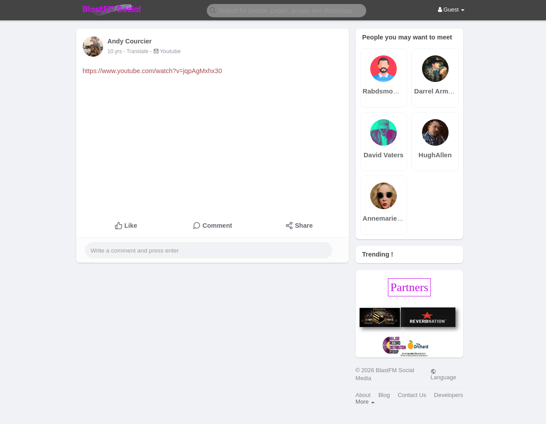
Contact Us (412, 395)
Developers (448, 395)
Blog (384, 395)
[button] (286, 10)
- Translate (137, 51)
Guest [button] (451, 9)
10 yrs (115, 51)
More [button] (365, 401)
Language (443, 374)
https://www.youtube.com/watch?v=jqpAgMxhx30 (152, 70)
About (363, 395)
